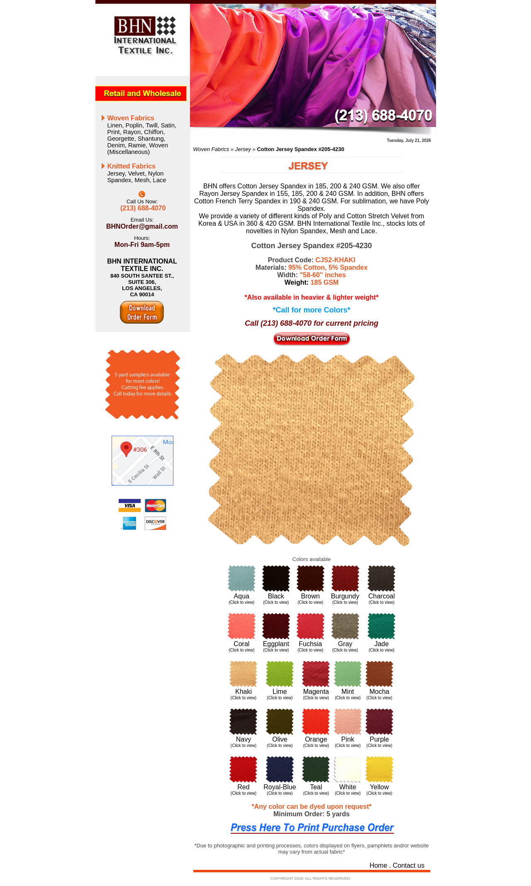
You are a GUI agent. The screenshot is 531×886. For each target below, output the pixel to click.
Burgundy (345, 596)
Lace (159, 180)
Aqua (241, 596)
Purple (379, 739)
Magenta (316, 691)
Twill (152, 125)
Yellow (379, 787)
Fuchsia (310, 643)
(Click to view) (241, 602)
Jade (381, 643)
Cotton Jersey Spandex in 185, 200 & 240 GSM (307, 186)
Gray (345, 643)
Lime (280, 691)
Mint (347, 691)
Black (276, 596)
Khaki (243, 691)
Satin (168, 125)
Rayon (132, 132)
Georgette (120, 138)
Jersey (116, 173)
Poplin (134, 125)
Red (243, 787)
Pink (347, 739)
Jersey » (246, 149)
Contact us (408, 865)
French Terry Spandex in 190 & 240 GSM (275, 201)
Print (113, 132)
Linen (114, 125)
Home (378, 865)
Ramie (137, 145)
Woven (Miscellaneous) (137, 148)
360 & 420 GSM (270, 223)
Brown (310, 596)
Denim (116, 145)
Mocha (379, 691)
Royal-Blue (279, 787)
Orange (316, 739)
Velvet (136, 173)
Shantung (151, 138)
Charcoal (381, 596)
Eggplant (276, 643)
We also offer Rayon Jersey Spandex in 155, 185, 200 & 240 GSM (309, 190)
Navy (243, 739)
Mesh (142, 180)
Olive (279, 739)
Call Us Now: (142, 201)
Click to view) (276, 602)
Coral (241, 643)
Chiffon (153, 132)
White (347, 787)
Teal (316, 787)
